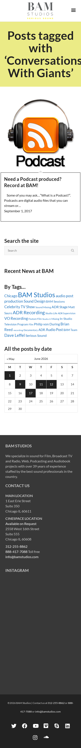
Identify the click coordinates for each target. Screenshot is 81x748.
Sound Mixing (43, 307)
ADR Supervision (66, 313)
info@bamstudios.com (21, 557)
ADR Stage (60, 307)
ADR (41, 330)
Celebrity (12, 306)
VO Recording (16, 318)
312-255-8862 (16, 546)
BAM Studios (36, 295)
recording (18, 330)
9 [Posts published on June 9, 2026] (20, 384)
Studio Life (51, 313)
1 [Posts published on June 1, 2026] (10, 375)
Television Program (16, 324)
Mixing (55, 318)
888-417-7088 (16, 551)
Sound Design (34, 301)
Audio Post (54, 329)
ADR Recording (29, 312)
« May (10, 359)
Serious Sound (36, 335)
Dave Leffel (14, 335)
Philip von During (47, 324)
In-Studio (66, 318)
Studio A (46, 319)
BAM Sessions (55, 301)
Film (31, 324)
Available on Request (21, 524)
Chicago (10, 296)
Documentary (31, 330)
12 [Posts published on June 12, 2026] (51, 384)
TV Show (28, 307)
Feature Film (35, 318)
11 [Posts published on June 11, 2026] (41, 384)
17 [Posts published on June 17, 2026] (30, 393)
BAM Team (70, 330)
